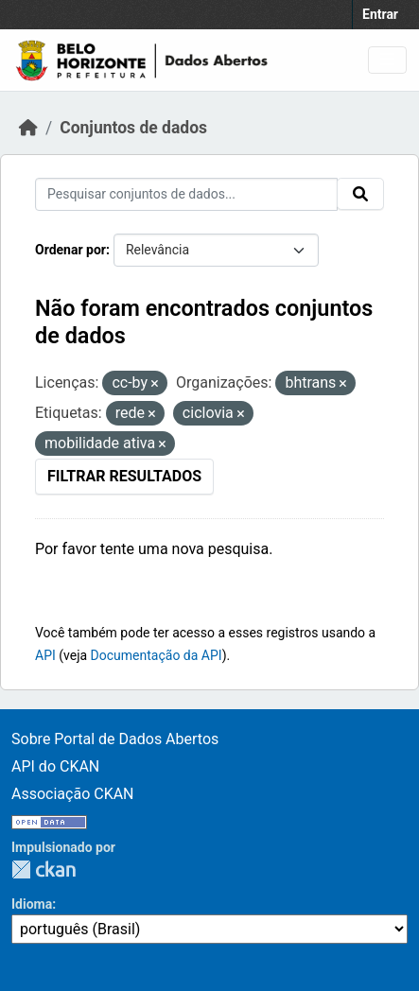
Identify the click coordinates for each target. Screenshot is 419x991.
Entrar (380, 14)
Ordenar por (70, 249)
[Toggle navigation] (387, 60)
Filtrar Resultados (124, 476)
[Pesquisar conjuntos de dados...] (186, 194)
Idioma (31, 904)
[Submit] (360, 194)
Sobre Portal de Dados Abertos (114, 739)
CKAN (43, 869)
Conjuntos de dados (133, 127)
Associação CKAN (72, 794)
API (45, 655)
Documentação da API (156, 655)
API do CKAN (55, 766)
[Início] (28, 127)
